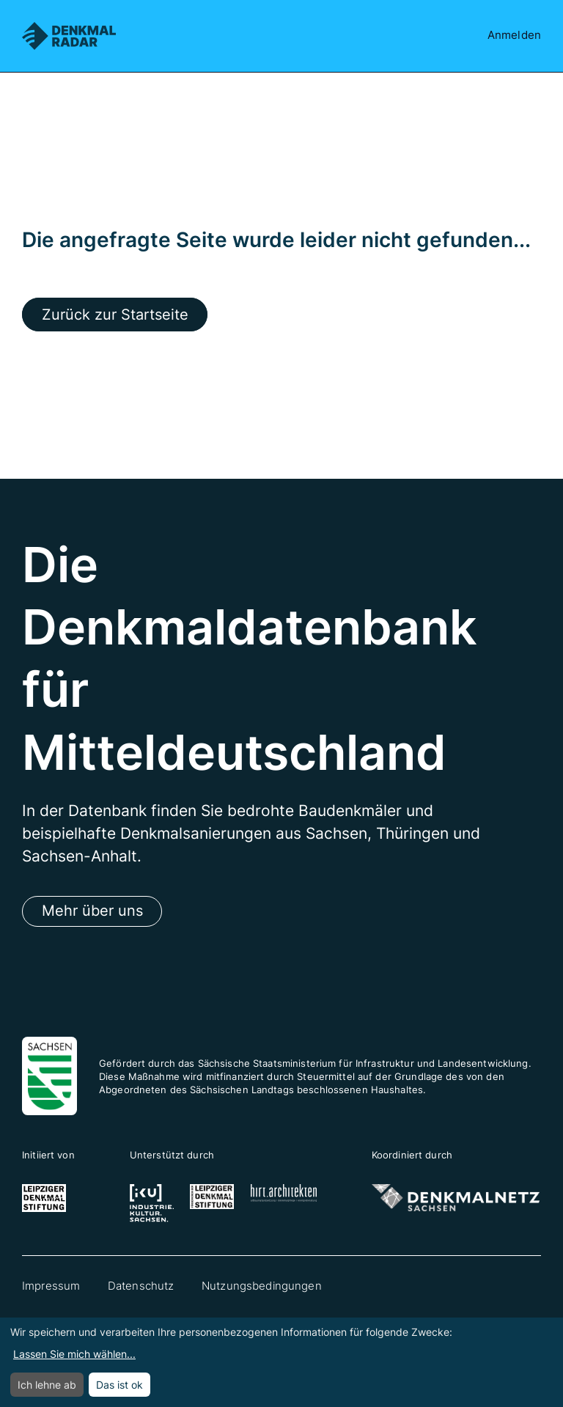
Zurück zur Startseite (118, 315)
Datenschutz (141, 1288)
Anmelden (514, 36)
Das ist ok (119, 1384)
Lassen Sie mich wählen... (74, 1354)
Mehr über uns (94, 912)
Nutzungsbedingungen (262, 1288)
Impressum (51, 1288)
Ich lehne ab (47, 1384)
